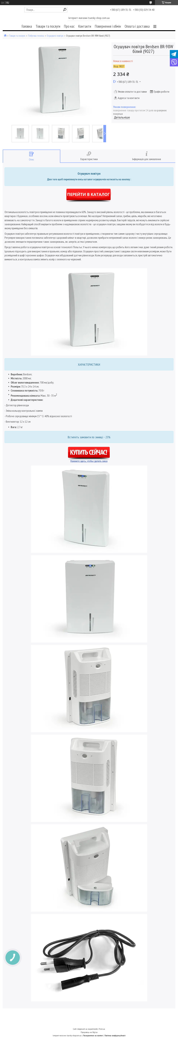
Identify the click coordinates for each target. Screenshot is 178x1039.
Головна (27, 26)
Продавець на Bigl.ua (89, 1032)
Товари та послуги (48, 26)
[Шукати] (64, 9)
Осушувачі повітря (55, 35)
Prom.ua (102, 1029)
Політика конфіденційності (115, 1035)
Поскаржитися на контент (93, 1035)
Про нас (69, 26)
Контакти (84, 26)
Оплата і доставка (137, 26)
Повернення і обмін (108, 26)
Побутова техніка (36, 35)
